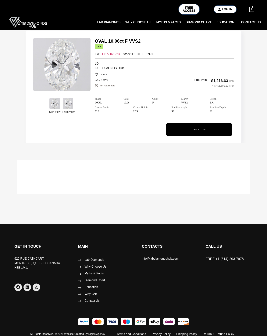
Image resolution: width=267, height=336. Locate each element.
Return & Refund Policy (218, 330)
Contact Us (251, 22)
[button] (226, 22)
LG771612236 (111, 54)
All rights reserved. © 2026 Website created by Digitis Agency (67, 330)
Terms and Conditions (131, 330)
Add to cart (199, 128)
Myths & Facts (168, 22)
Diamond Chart (199, 22)
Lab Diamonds (108, 22)
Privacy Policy (161, 330)
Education (225, 22)
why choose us (138, 22)
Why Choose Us (96, 263)
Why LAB (91, 290)
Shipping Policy (186, 330)
